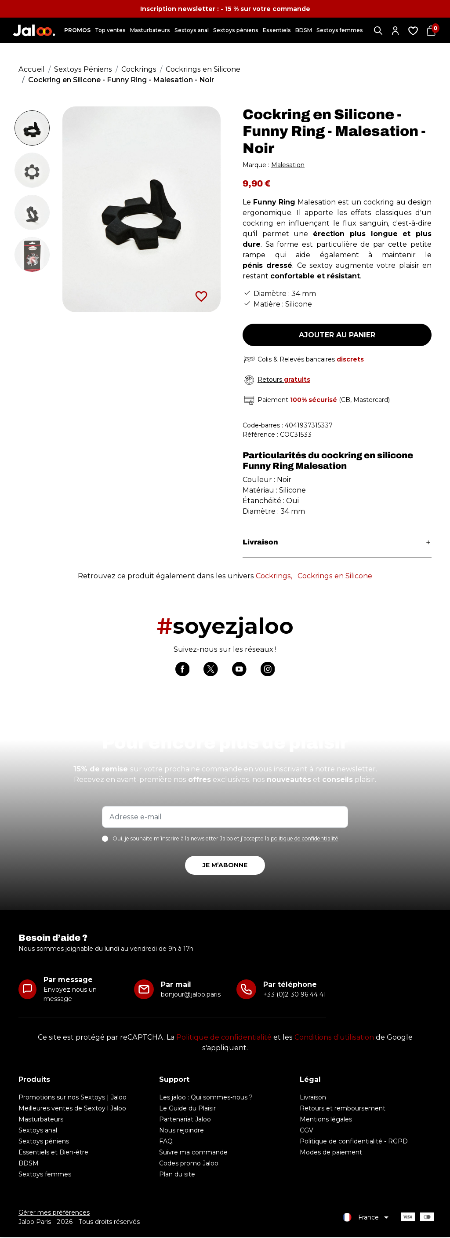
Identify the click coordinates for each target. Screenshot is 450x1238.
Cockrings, (274, 576)
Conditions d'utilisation (334, 1038)
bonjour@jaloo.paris (191, 995)
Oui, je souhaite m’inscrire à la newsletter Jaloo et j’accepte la (225, 839)
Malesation (288, 165)
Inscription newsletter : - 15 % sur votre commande (225, 9)
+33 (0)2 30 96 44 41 (294, 995)
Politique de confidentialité (224, 1038)
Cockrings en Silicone (335, 576)
